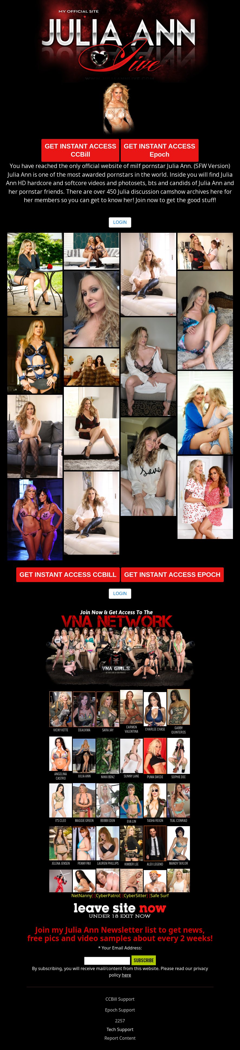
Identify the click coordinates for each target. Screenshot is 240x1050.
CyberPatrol (108, 896)
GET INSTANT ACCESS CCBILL (68, 574)
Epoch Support (120, 1010)
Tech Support (120, 1029)
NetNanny (81, 896)
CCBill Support (120, 999)
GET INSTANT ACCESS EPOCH (172, 574)
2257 (120, 1021)
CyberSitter (135, 896)
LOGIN (120, 222)
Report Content (120, 1038)
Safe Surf (159, 896)
